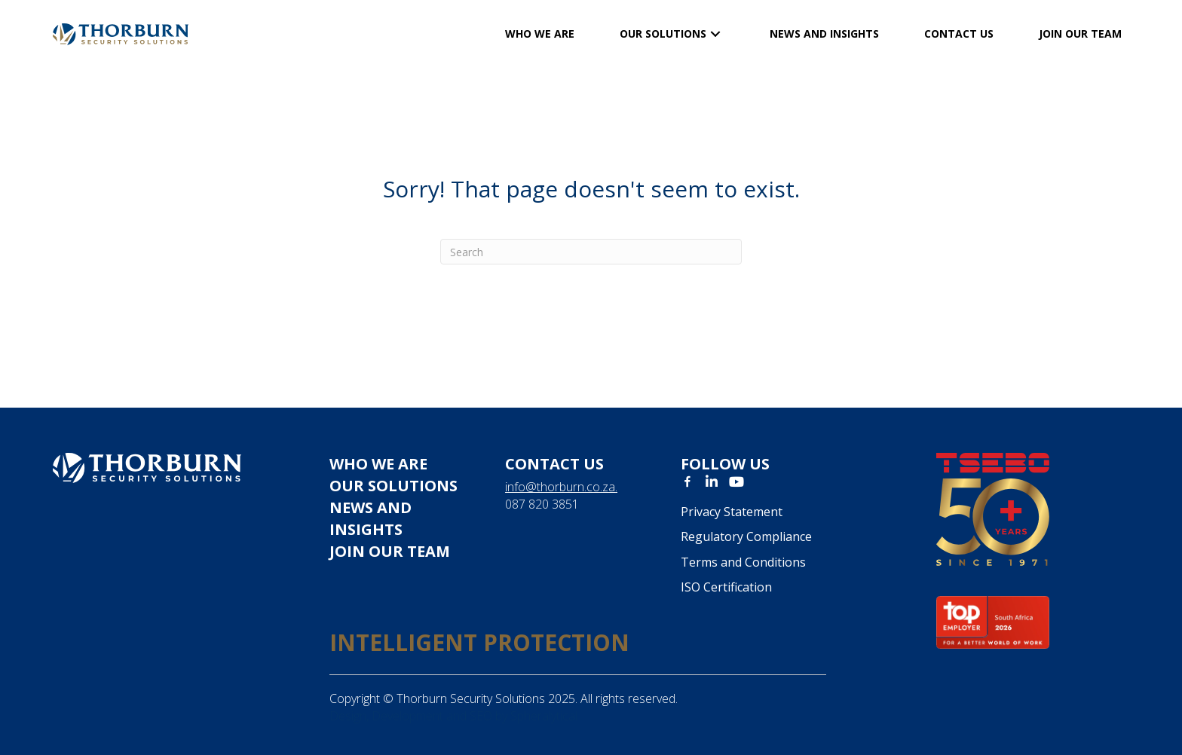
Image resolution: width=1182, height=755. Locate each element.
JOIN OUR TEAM (389, 551)
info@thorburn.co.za (560, 486)
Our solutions (393, 485)
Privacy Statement (731, 511)
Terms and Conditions (743, 562)
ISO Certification (726, 587)
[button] (715, 34)
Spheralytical (543, 716)
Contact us (554, 464)
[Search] (591, 251)
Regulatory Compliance (746, 536)
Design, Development (386, 716)
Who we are (378, 464)
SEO (481, 716)
